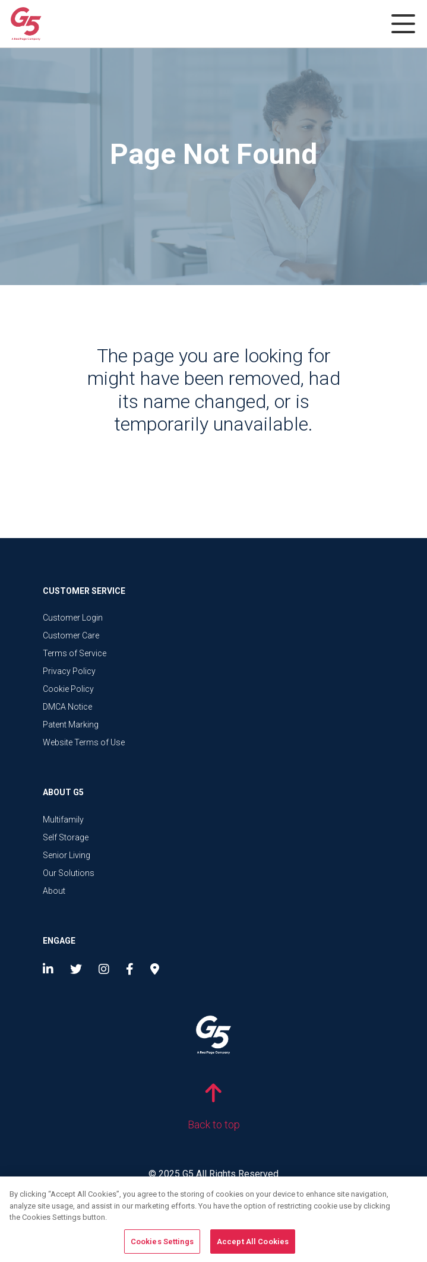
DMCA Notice (67, 706)
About (54, 891)
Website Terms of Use (84, 742)
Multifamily (63, 819)
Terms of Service (74, 653)
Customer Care (71, 635)
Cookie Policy (68, 689)
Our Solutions (68, 873)
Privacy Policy (69, 671)
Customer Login (73, 617)
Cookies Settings (162, 1245)
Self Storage (65, 837)
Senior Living (66, 855)
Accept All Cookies (253, 1245)
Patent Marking (71, 724)
